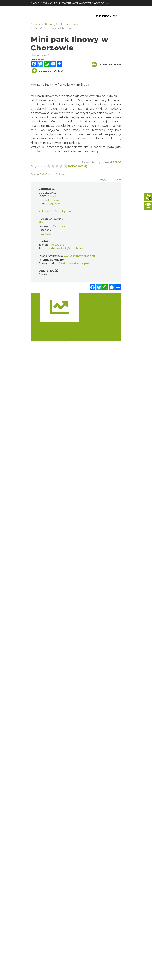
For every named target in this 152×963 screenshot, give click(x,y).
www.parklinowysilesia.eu (79, 256)
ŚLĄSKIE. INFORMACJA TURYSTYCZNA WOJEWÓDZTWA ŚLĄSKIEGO (67, 3)
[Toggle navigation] (107, 3)
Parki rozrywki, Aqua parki (74, 263)
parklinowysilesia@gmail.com (65, 248)
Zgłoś (117, 162)
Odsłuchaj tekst (106, 64)
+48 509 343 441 (59, 244)
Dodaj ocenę (77, 166)
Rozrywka (45, 233)
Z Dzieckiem (107, 16)
